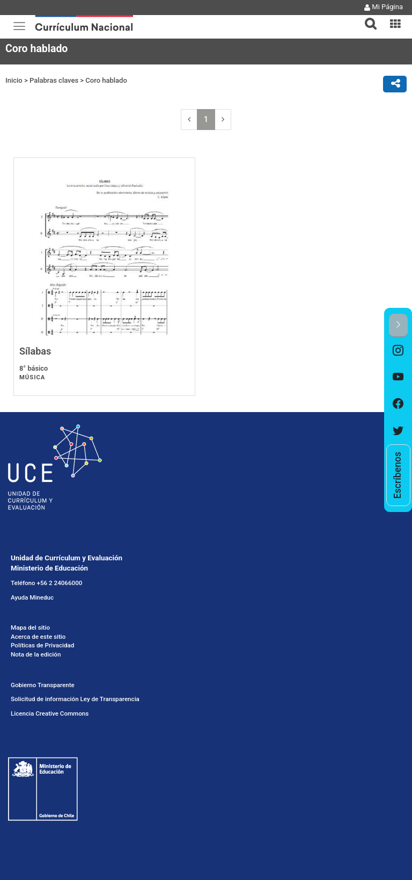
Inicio (14, 80)
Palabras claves (54, 80)
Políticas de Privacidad (42, 645)
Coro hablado (106, 80)
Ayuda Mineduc (32, 597)
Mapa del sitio (30, 627)
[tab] (366, 17)
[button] (366, 17)
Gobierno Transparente (43, 685)
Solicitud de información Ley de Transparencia (75, 699)
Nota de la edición (36, 654)
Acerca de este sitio (38, 636)
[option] (398, 350)
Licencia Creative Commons (50, 713)
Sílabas (35, 351)
